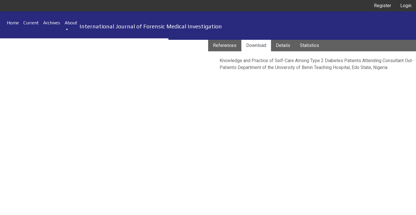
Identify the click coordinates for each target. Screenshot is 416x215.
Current (31, 22)
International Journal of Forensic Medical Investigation (150, 26)
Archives (51, 22)
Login (405, 5)
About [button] (71, 22)
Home (13, 22)
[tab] (224, 46)
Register (382, 5)
